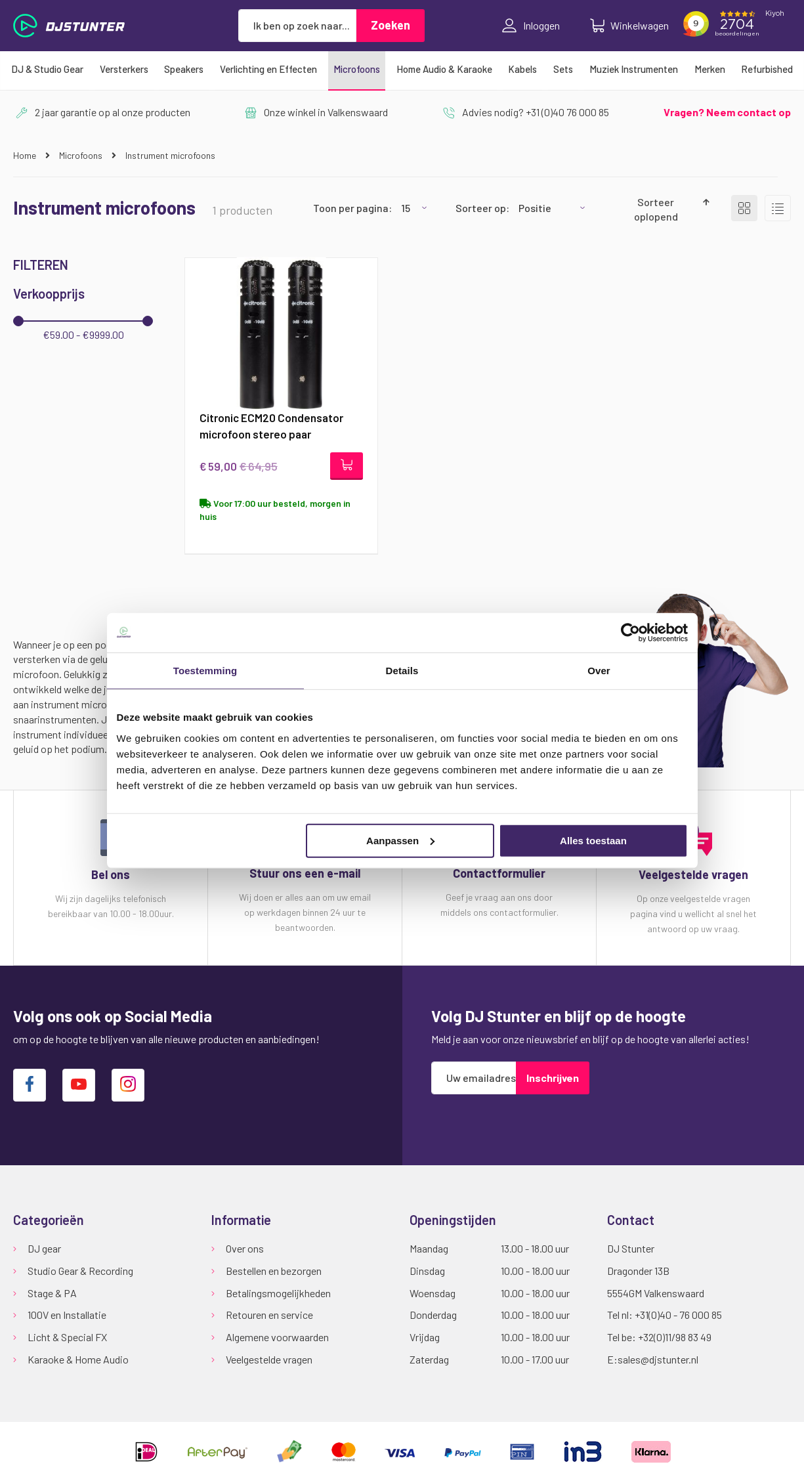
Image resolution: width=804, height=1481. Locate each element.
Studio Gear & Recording (80, 1270)
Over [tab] (598, 670)
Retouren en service (269, 1315)
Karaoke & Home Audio (78, 1360)
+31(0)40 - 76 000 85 (678, 1315)
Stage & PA (52, 1293)
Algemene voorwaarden (277, 1337)
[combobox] (297, 25)
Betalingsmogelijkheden (278, 1293)
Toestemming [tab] (205, 670)
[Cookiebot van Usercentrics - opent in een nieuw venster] (630, 633)
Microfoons (81, 155)
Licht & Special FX (67, 1337)
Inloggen (531, 25)
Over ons (245, 1248)
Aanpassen (400, 840)
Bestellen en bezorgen (274, 1270)
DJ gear (44, 1248)
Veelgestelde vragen (269, 1360)
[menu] (402, 69)
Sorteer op (480, 208)
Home (25, 155)
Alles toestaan (593, 840)
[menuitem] (47, 69)
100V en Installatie (67, 1315)
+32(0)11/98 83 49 (674, 1337)
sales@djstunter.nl (658, 1360)
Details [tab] (402, 670)
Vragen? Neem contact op (727, 112)
